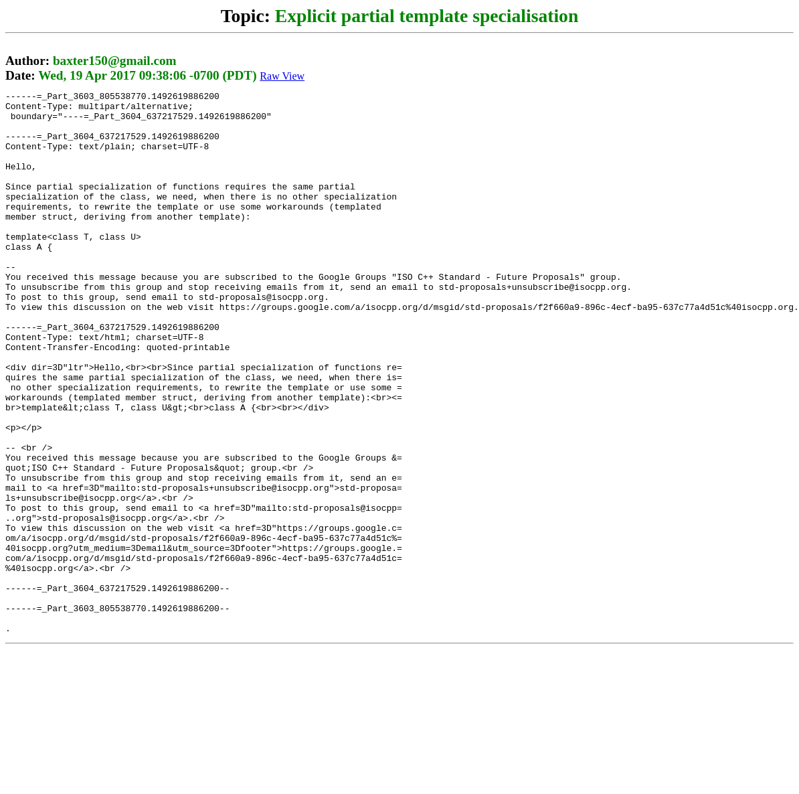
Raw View (282, 76)
